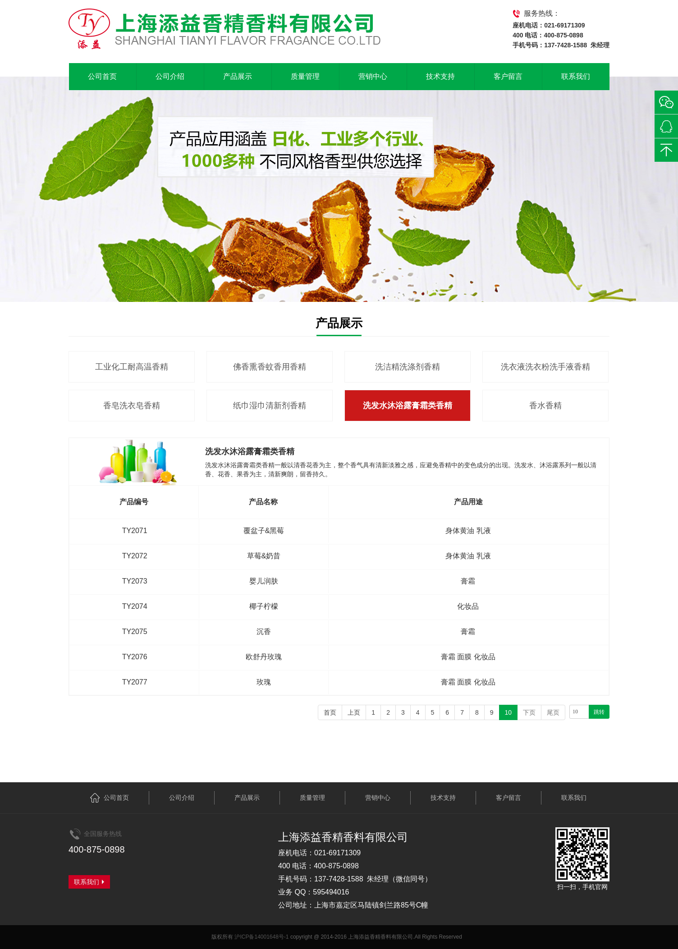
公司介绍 (170, 76)
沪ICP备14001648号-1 (261, 937)
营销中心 (372, 76)
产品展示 (237, 76)
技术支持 (440, 76)
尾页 (553, 712)
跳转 (599, 712)
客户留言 (508, 76)
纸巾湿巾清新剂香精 (269, 405)
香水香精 (545, 405)
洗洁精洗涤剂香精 (407, 366)
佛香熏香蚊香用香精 (269, 366)
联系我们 (575, 76)
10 (508, 712)
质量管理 (305, 76)
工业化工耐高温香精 (131, 366)
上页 (354, 712)
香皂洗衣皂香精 (131, 405)
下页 (529, 712)
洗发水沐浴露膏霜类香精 (407, 405)
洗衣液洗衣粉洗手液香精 (545, 366)
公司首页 (102, 76)
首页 (330, 712)
